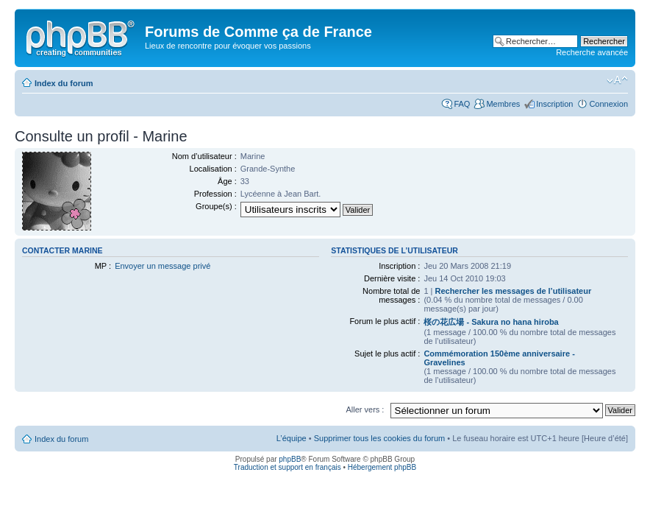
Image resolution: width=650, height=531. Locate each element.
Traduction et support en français (287, 467)
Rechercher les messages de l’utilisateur (513, 290)
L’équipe (291, 438)
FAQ (462, 103)
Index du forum (64, 83)
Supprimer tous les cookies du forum (380, 438)
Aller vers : (365, 409)
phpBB (290, 459)
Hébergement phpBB (382, 467)
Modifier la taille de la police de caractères (617, 80)
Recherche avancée (592, 52)
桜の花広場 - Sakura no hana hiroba (491, 321)
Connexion (608, 103)
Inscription (554, 103)
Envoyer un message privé (162, 265)
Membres (503, 103)
